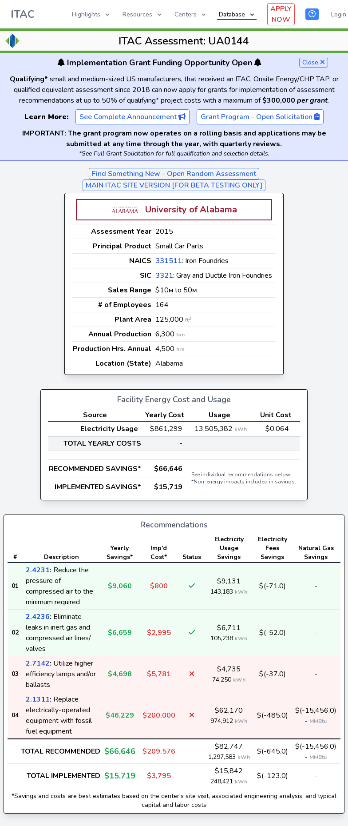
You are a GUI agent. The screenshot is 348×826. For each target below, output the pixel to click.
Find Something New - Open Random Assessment (174, 174)
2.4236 (38, 617)
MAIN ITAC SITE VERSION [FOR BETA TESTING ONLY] (174, 185)
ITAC (23, 14)
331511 (168, 261)
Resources (143, 14)
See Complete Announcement (132, 117)
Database (237, 14)
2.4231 (38, 570)
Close (313, 62)
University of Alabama (191, 209)
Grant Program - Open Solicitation (260, 117)
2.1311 (38, 699)
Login (338, 14)
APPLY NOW (281, 14)
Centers (190, 14)
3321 (164, 275)
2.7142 (38, 663)
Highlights (91, 14)
